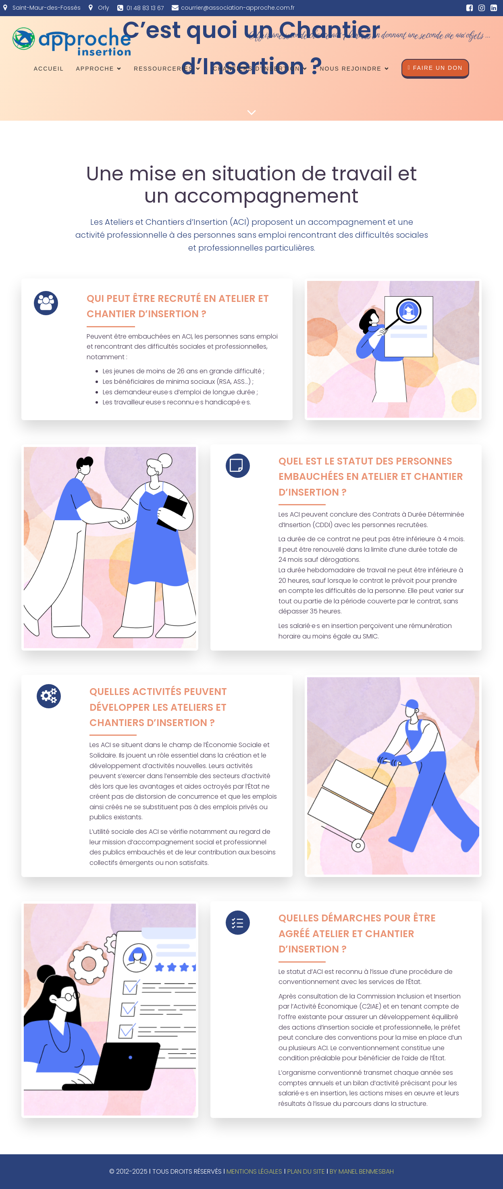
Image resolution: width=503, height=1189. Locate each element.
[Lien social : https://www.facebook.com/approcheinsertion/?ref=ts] (470, 8)
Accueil (49, 68)
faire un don (435, 68)
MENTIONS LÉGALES (254, 1171)
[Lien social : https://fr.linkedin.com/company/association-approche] (494, 8)
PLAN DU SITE (306, 1171)
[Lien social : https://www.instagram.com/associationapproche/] (482, 8)
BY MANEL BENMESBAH (362, 1171)
